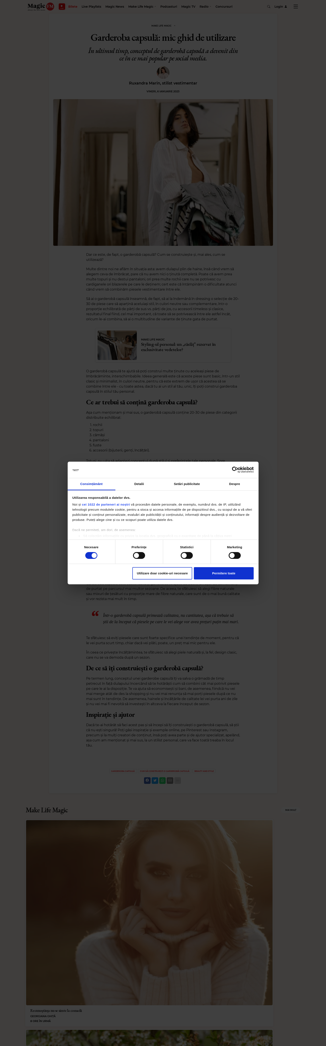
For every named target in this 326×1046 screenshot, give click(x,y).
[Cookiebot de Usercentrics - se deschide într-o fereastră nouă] (235, 470)
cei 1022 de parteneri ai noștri (106, 504)
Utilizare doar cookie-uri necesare (162, 573)
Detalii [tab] (139, 484)
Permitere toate (223, 573)
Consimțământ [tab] (91, 484)
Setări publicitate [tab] (187, 484)
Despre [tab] (234, 484)
